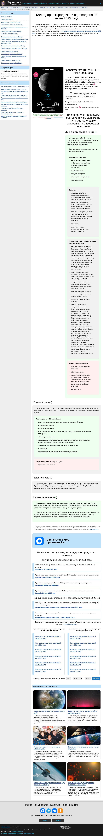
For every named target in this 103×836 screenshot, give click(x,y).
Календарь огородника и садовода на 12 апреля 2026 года (14, 27)
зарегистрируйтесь (58, 117)
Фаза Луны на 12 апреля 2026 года (10, 22)
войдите (49, 118)
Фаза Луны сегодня (6, 16)
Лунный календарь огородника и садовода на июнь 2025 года (70, 7)
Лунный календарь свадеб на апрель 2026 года (14, 48)
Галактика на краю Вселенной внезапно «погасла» (12, 109)
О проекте (4, 833)
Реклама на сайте (29, 833)
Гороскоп (51, 3)
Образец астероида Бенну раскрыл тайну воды (14, 95)
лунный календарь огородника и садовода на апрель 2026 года (58, 607)
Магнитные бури (62, 3)
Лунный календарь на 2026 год (9, 51)
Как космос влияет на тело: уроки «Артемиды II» (14, 102)
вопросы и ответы (94, 529)
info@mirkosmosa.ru (17, 831)
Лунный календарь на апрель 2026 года (12, 37)
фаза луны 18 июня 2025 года (46, 569)
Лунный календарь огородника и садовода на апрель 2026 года (13, 42)
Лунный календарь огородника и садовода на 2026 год (13, 57)
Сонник (72, 3)
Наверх (58, 820)
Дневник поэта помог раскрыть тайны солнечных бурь (14, 98)
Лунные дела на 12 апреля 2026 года (11, 31)
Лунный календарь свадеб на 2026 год (11, 63)
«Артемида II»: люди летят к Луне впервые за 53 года (14, 92)
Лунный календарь (40, 3)
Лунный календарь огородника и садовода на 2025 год (37, 7)
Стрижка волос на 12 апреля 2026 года (11, 24)
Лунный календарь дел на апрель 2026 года (13, 46)
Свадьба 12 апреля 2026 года (9, 33)
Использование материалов (15, 833)
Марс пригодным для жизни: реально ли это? (13, 89)
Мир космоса (4, 7)
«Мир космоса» (5, 826)
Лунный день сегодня (7, 19)
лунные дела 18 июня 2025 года (46, 585)
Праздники (80, 3)
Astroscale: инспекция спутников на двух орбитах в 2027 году (14, 105)
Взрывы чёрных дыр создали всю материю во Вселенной (13, 116)
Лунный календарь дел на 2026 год (10, 60)
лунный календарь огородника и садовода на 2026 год (55, 617)
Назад (45, 820)
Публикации (27, 3)
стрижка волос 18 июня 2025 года (47, 577)
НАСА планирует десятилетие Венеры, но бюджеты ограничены (12, 112)
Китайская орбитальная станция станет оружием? (15, 86)
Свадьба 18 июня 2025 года (45, 593)
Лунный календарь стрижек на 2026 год (12, 54)
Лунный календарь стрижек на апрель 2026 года (14, 39)
